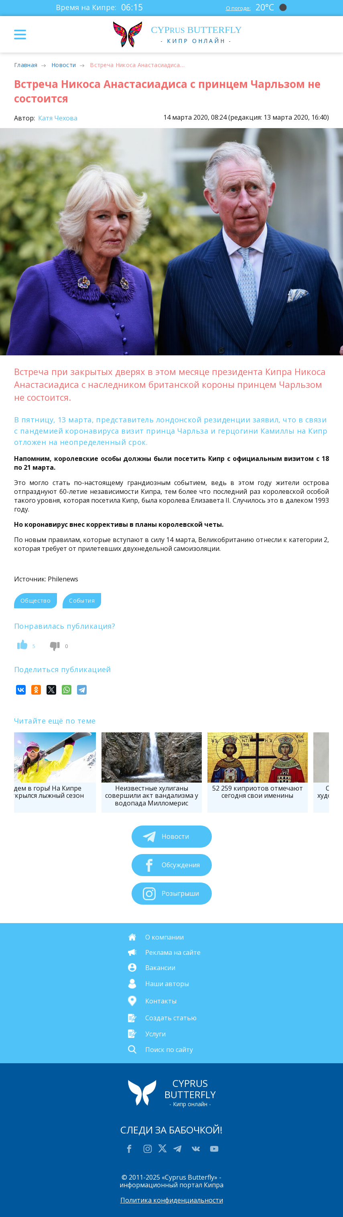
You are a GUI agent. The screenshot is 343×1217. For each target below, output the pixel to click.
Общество (35, 600)
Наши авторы (167, 983)
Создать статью (171, 1017)
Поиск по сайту (169, 1049)
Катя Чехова (57, 118)
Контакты (161, 1001)
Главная (25, 65)
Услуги (155, 1033)
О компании (164, 937)
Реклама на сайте (173, 952)
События (82, 600)
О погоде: (236, 7)
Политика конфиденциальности (171, 1200)
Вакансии (160, 967)
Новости (63, 65)
